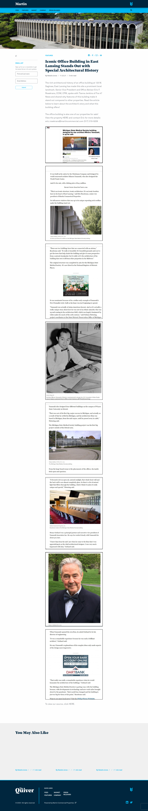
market (34, 10)
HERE (65, 118)
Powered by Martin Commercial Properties (60, 803)
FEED (17, 10)
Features (25, 10)
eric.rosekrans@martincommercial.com (64, 121)
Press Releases (54, 10)
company (43, 10)
